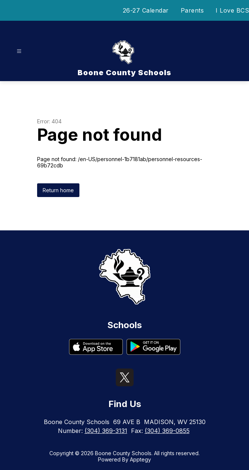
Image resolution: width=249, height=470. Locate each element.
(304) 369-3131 (106, 430)
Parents (192, 10)
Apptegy (140, 459)
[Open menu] (19, 51)
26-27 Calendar (146, 10)
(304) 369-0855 (167, 430)
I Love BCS (232, 10)
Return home (58, 190)
